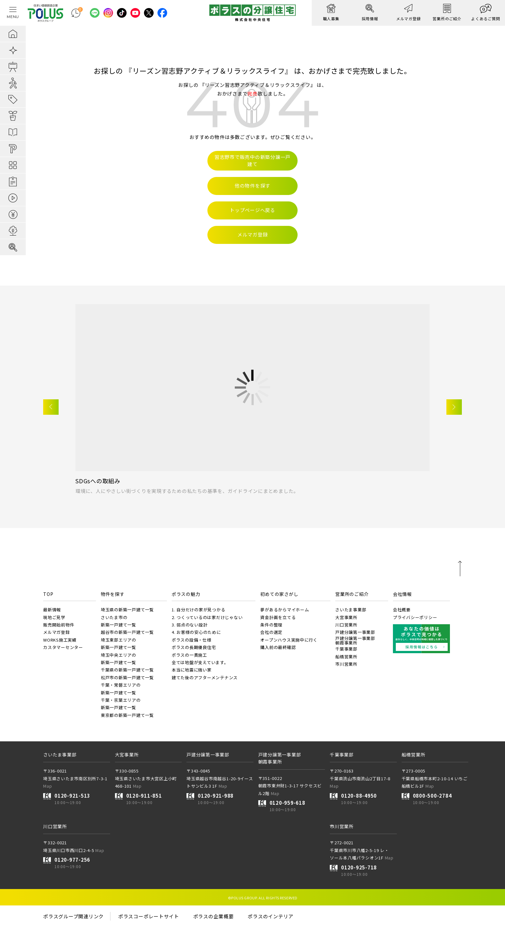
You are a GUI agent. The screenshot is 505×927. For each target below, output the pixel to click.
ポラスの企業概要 (213, 916)
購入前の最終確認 (278, 647)
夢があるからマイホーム (284, 610)
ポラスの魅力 (186, 594)
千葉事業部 (346, 649)
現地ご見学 (54, 617)
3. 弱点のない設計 (190, 625)
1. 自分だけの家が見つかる (198, 610)
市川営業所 (346, 664)
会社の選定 (271, 632)
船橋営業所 (346, 657)
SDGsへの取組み (97, 481)
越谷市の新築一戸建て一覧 (127, 632)
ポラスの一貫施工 (189, 655)
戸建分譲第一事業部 (355, 632)
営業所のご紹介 (351, 594)
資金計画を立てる (278, 617)
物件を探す (113, 594)
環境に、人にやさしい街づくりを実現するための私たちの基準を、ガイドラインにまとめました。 (187, 490)
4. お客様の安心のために (196, 632)
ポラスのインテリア (270, 916)
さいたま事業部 (350, 610)
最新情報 (52, 610)
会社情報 (402, 594)
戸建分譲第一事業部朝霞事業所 (355, 640)
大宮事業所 (346, 617)
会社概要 (402, 610)
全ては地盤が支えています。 (200, 662)
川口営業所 (346, 625)
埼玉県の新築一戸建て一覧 (127, 610)
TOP (48, 594)
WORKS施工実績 (60, 640)
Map (47, 786)
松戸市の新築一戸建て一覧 (127, 677)
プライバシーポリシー (415, 617)
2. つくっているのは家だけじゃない (207, 617)
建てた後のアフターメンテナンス (205, 677)
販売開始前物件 (58, 625)
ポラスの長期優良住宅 (194, 647)
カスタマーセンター (63, 647)
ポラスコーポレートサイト (148, 916)
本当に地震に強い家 (192, 670)
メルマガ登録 (56, 632)
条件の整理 (271, 625)
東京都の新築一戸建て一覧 (127, 715)
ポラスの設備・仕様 (192, 640)
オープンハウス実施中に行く (289, 640)
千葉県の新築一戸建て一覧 (127, 670)
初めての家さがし (279, 594)
